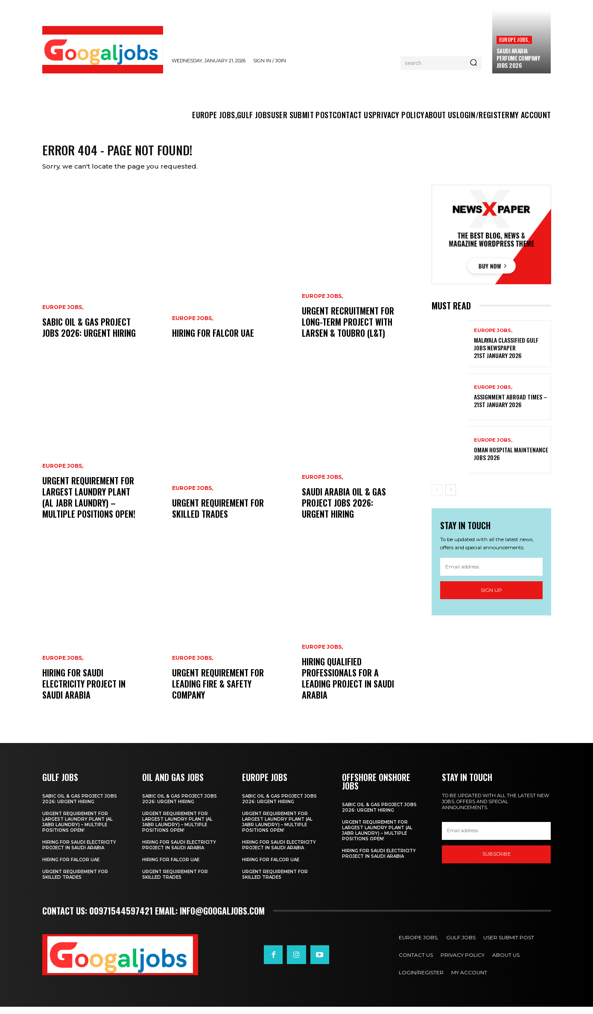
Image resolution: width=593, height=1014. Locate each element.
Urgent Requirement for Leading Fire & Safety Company (218, 690)
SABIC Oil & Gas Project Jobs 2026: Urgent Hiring (89, 335)
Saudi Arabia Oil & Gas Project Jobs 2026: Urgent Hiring (344, 509)
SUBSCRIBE (496, 861)
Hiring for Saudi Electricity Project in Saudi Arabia (84, 690)
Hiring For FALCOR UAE (213, 340)
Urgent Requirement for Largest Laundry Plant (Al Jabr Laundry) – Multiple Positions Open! (88, 504)
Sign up (491, 597)
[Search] (473, 63)
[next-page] (450, 496)
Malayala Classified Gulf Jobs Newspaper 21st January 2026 (506, 355)
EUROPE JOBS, (514, 39)
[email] (491, 574)
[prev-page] (437, 496)
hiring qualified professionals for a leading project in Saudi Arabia (348, 685)
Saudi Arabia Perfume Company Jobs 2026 (518, 58)
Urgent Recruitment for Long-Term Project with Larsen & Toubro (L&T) (348, 329)
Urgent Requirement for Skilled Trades (218, 515)
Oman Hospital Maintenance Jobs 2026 (511, 460)
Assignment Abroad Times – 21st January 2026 (510, 407)
